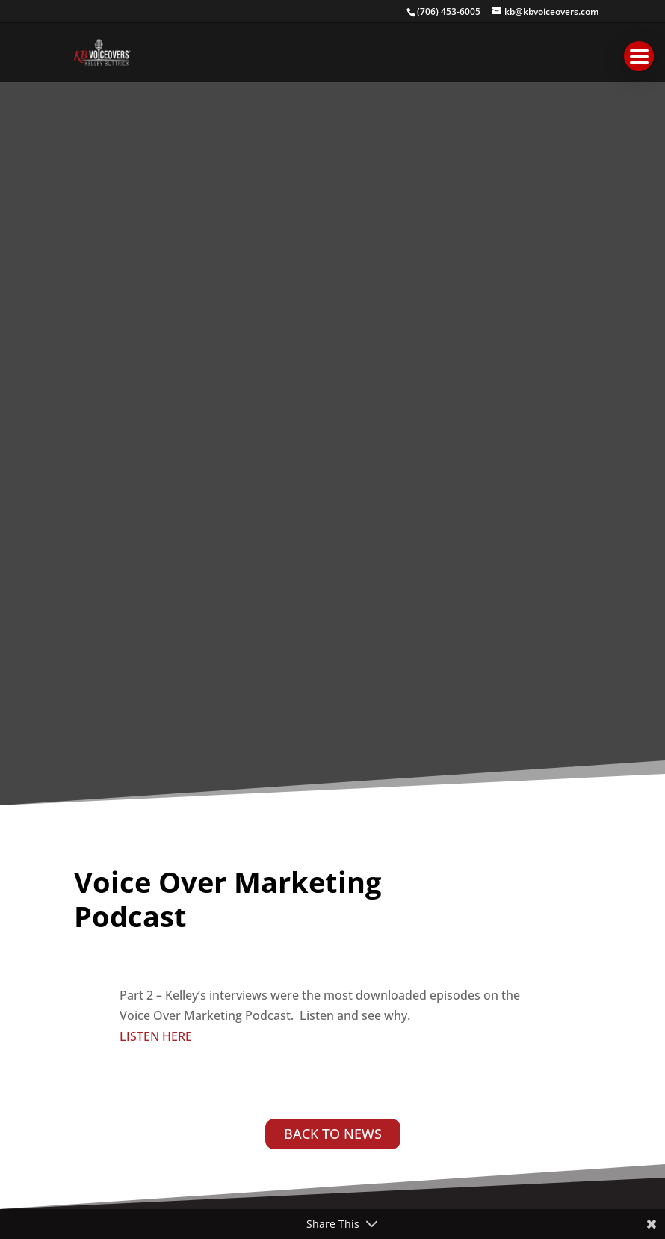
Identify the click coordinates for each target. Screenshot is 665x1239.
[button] (639, 56)
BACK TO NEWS (333, 1134)
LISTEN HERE (156, 1036)
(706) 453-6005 (448, 11)
